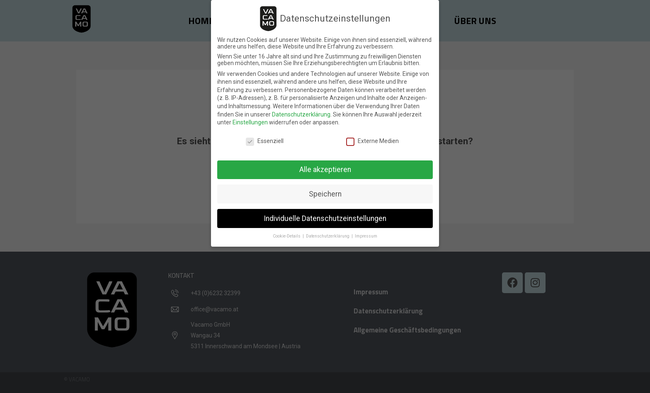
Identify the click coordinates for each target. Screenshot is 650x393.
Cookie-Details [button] (287, 236)
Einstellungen (250, 122)
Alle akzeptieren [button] (325, 169)
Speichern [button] (325, 193)
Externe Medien (372, 140)
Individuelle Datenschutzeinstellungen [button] (325, 218)
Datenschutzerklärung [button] (328, 236)
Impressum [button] (366, 236)
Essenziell (265, 140)
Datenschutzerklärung (301, 114)
